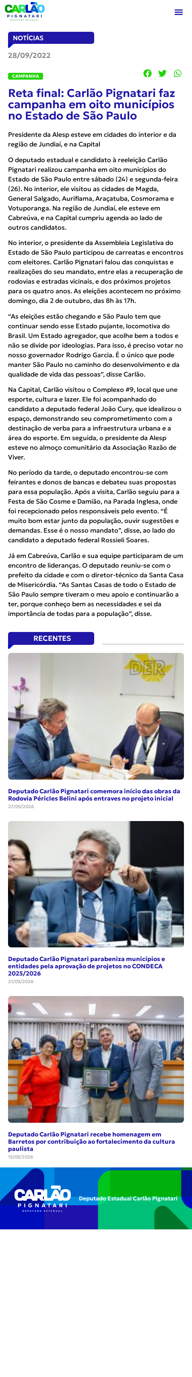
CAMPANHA (25, 76)
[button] (178, 12)
